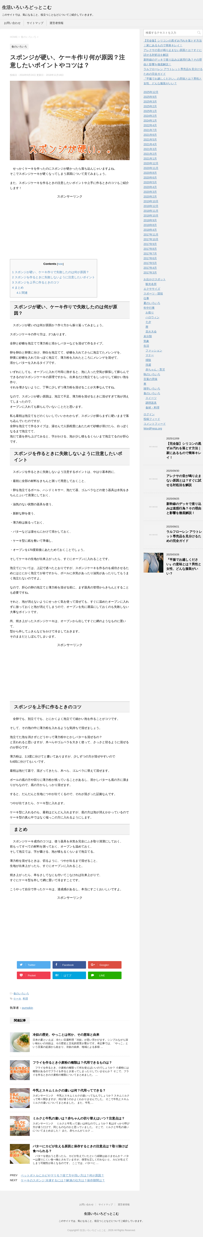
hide (60, 263)
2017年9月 (150, 244)
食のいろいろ (21, 993)
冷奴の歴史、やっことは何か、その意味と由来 (66, 1034)
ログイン (149, 414)
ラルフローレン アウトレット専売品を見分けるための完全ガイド (184, 536)
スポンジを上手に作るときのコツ (35, 282)
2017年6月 (150, 258)
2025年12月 (151, 92)
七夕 (148, 322)
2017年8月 (150, 248)
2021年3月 (150, 149)
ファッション (154, 350)
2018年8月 (150, 225)
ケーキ (17, 998)
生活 (146, 345)
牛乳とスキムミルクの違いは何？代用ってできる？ (69, 1090)
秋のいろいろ (152, 374)
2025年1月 (150, 111)
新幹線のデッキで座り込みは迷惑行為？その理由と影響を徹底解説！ (183, 508)
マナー (150, 355)
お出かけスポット (155, 279)
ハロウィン (152, 317)
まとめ (18, 287)
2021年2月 (150, 153)
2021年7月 (150, 130)
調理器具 (151, 402)
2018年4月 (150, 229)
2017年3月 (150, 272)
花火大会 (151, 331)
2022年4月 (150, 125)
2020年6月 (150, 177)
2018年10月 (151, 215)
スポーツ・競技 (153, 293)
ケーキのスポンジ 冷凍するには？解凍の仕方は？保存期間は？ (63, 1180)
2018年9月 (150, 220)
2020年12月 (151, 163)
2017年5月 (150, 263)
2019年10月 (151, 201)
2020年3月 (150, 191)
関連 (22, 292)
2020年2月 (150, 196)
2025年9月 (150, 96)
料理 (25, 998)
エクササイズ (152, 288)
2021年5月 (150, 139)
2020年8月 (150, 172)
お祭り (150, 312)
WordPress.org (153, 428)
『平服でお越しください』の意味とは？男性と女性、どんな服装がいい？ (183, 566)
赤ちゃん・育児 (155, 369)
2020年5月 (150, 182)
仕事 (146, 298)
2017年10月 (151, 239)
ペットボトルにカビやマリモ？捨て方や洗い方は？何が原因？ (62, 1175)
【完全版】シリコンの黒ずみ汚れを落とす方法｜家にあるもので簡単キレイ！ (183, 450)
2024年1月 (150, 120)
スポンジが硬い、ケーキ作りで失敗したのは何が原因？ (50, 272)
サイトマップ (35, 23)
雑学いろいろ (152, 388)
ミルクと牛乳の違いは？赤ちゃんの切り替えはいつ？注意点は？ (79, 1118)
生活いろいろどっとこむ (27, 7)
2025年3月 (150, 101)
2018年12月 (151, 206)
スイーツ (151, 398)
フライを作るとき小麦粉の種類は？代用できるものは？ (72, 1062)
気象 (146, 341)
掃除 (148, 360)
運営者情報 (56, 23)
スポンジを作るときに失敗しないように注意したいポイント (53, 277)
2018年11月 (151, 210)
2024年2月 (150, 115)
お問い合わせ (12, 23)
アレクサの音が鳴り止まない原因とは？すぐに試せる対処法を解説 (183, 480)
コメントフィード (155, 423)
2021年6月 (150, 134)
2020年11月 (151, 168)
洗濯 (148, 364)
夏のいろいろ (152, 303)
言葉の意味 (150, 379)
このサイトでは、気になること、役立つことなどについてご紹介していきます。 (101, 1221)
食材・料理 (152, 407)
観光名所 (151, 284)
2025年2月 (150, 106)
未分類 (148, 336)
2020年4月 (150, 187)
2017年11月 (151, 234)
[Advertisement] (70, 223)
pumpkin (27, 1007)
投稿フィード (152, 419)
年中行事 (149, 307)
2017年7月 (150, 253)
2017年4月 (150, 267)
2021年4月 (150, 144)
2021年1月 (150, 158)
